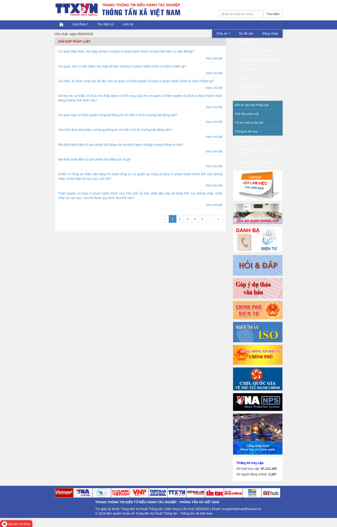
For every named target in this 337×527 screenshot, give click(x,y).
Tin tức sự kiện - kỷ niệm (254, 51)
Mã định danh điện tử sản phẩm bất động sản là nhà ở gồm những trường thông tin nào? (120, 144)
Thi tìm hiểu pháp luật (249, 122)
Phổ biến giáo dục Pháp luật (256, 96)
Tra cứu (242, 78)
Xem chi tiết (214, 58)
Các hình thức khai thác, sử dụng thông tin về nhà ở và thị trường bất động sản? (115, 130)
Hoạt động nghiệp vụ (251, 87)
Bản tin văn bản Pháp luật (252, 105)
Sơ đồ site (246, 33)
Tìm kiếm (273, 14)
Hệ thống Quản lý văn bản (257, 163)
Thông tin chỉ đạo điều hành (256, 60)
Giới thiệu (80, 24)
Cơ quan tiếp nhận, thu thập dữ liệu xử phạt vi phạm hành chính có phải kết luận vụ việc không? (126, 51)
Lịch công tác (246, 69)
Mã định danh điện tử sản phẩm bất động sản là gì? (94, 159)
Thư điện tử (105, 24)
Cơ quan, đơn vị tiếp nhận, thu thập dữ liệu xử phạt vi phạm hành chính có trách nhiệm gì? (122, 66)
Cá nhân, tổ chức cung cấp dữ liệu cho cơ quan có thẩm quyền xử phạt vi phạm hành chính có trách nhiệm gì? (136, 81)
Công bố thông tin (249, 140)
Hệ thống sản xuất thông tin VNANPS (257, 152)
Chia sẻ (222, 33)
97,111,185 (269, 468)
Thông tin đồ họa (246, 131)
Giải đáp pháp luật (247, 113)
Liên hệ (128, 24)
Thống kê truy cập (250, 463)
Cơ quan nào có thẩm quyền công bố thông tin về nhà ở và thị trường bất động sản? (117, 115)
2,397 (272, 474)
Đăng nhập (270, 33)
